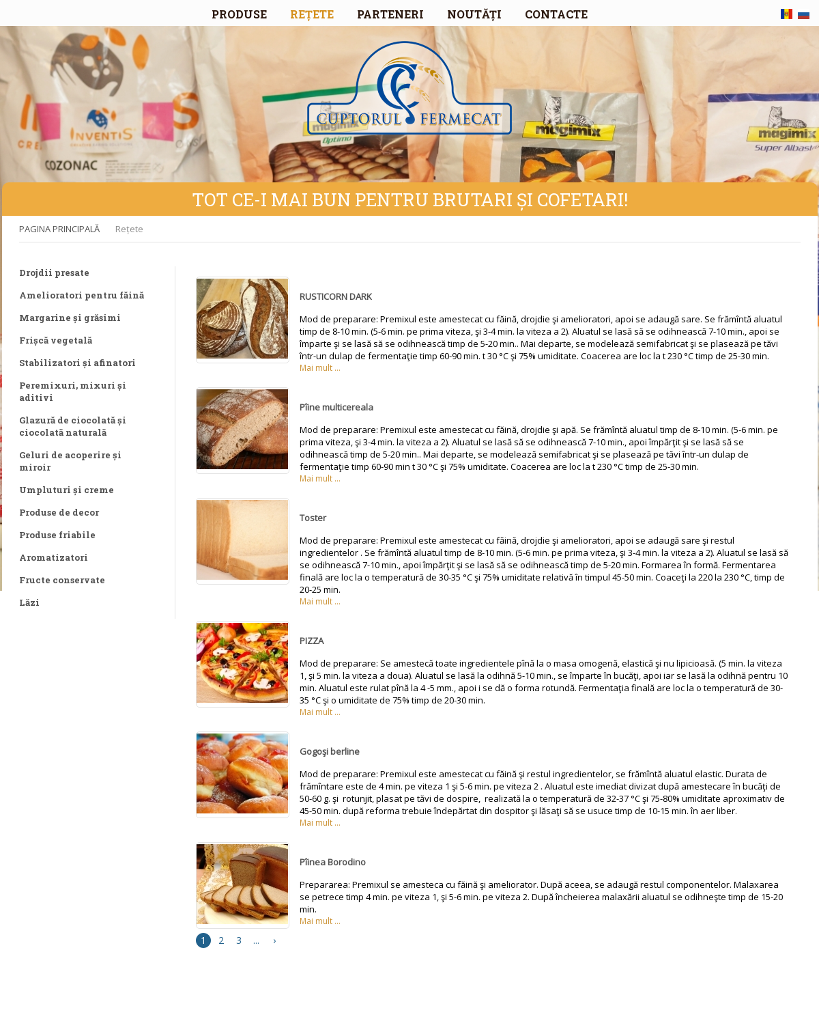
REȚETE (312, 14)
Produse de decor (59, 512)
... (256, 940)
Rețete (129, 229)
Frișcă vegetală (55, 340)
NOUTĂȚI (474, 14)
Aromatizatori (53, 557)
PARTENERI (390, 14)
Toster (313, 518)
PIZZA (312, 640)
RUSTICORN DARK (336, 296)
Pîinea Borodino (333, 862)
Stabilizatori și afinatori (77, 363)
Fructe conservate (62, 580)
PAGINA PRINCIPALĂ (59, 229)
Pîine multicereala (336, 407)
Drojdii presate (54, 272)
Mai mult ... (320, 368)
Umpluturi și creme (66, 490)
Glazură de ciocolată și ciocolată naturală (72, 426)
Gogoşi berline (330, 751)
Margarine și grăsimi (70, 317)
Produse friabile (57, 535)
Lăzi (29, 602)
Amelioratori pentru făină (81, 295)
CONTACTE (556, 14)
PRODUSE (239, 14)
